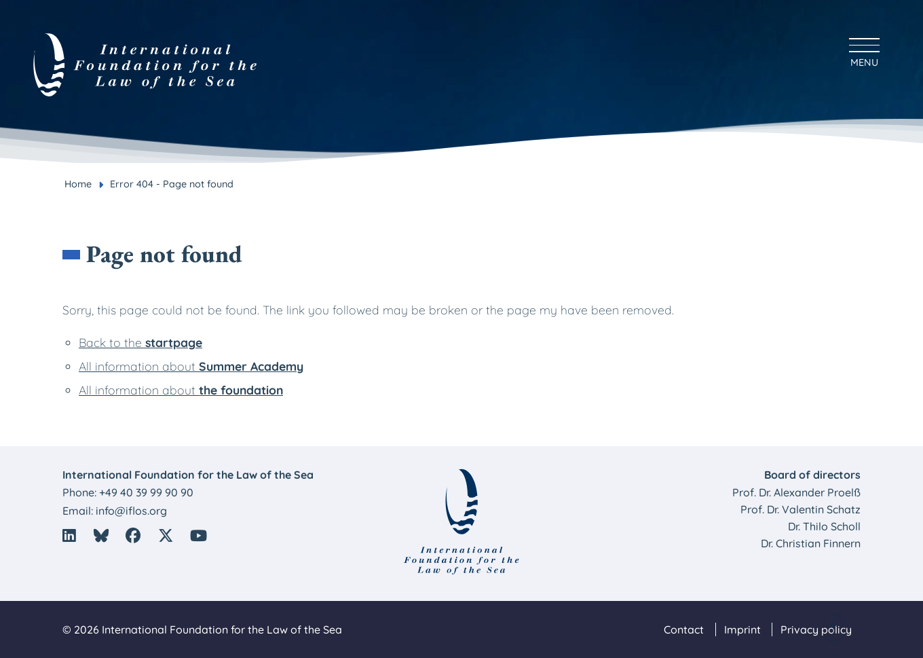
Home (78, 184)
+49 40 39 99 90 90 (146, 492)
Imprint (742, 629)
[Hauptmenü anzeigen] (864, 51)
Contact (684, 629)
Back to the (140, 342)
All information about (191, 366)
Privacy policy (816, 629)
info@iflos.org (131, 510)
